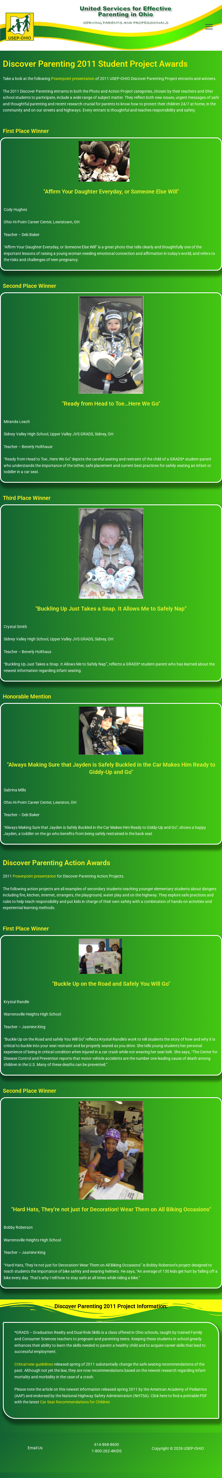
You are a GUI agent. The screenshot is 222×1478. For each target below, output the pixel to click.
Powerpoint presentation (72, 84)
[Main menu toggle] (209, 29)
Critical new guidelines (33, 1370)
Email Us (35, 1453)
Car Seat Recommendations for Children (75, 1408)
